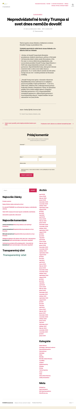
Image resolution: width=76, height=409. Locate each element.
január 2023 (42, 270)
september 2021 (43, 300)
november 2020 (43, 319)
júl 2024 (41, 236)
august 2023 (42, 257)
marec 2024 (42, 244)
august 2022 (42, 280)
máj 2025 (41, 218)
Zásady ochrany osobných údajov (59, 6)
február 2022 (42, 291)
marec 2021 (42, 312)
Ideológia (41, 355)
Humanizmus (42, 354)
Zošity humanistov (44, 380)
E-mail (40, 159)
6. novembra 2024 (48, 31)
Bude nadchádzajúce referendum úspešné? (21, 243)
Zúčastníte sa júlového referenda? (12, 217)
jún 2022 (41, 283)
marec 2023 (42, 266)
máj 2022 (41, 285)
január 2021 (42, 315)
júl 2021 (41, 304)
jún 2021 (41, 306)
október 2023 (43, 253)
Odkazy (66, 4)
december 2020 (43, 317)
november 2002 (43, 332)
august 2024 (42, 234)
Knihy (40, 357)
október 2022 (43, 276)
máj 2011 (41, 325)
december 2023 (43, 250)
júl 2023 (41, 259)
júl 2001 (41, 336)
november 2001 (43, 334)
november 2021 (43, 297)
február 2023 (42, 268)
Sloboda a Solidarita (33, 116)
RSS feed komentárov (45, 394)
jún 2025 (41, 216)
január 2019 (42, 323)
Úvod (40, 374)
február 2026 (42, 201)
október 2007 (43, 329)
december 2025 (43, 204)
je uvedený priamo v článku (34, 31)
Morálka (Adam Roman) (45, 361)
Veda (40, 376)
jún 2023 (41, 261)
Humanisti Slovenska (40, 4)
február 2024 (42, 246)
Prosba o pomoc (7, 204)
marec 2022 (42, 289)
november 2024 (43, 229)
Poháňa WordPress (39, 405)
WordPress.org (43, 395)
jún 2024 (41, 238)
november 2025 (43, 206)
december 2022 (43, 272)
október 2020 (43, 321)
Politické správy (43, 367)
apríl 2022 (42, 287)
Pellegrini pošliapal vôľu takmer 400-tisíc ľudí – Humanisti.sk (19, 241)
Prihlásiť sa (42, 390)
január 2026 (42, 202)
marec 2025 (42, 221)
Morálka (41, 359)
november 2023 (43, 251)
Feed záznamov (43, 392)
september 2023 (43, 255)
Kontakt (48, 4)
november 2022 (43, 274)
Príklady (41, 369)
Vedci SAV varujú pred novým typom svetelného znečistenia (19, 214)
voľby (39, 116)
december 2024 (43, 227)
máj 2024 (41, 240)
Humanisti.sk (10, 405)
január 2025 (42, 225)
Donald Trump (25, 116)
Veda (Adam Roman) (44, 378)
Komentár (22, 147)
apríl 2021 (42, 310)
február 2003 (43, 331)
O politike (41, 363)
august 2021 (42, 302)
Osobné (41, 365)
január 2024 (42, 248)
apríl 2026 (42, 197)
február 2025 (42, 223)
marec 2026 (42, 199)
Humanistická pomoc (45, 352)
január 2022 (42, 293)
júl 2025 (41, 214)
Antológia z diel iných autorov (47, 350)
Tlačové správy (38, 16)
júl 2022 (41, 282)
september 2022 (43, 278)
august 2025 (42, 212)
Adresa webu (23, 166)
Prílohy (41, 371)
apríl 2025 (42, 219)
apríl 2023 (42, 265)
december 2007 (43, 327)
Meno (21, 159)
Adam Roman (43, 348)
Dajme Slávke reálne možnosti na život (13, 207)
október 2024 (43, 231)
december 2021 (43, 295)
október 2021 (42, 298)
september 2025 (43, 210)
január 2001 (42, 338)
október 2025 (43, 208)
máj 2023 (41, 263)
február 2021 (42, 314)
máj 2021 (41, 308)
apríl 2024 (42, 242)
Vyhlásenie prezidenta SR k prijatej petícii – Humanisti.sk (18, 246)
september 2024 (43, 233)
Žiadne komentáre (39, 33)
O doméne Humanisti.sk (57, 4)
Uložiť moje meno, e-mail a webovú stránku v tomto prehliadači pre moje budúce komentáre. (38, 173)
